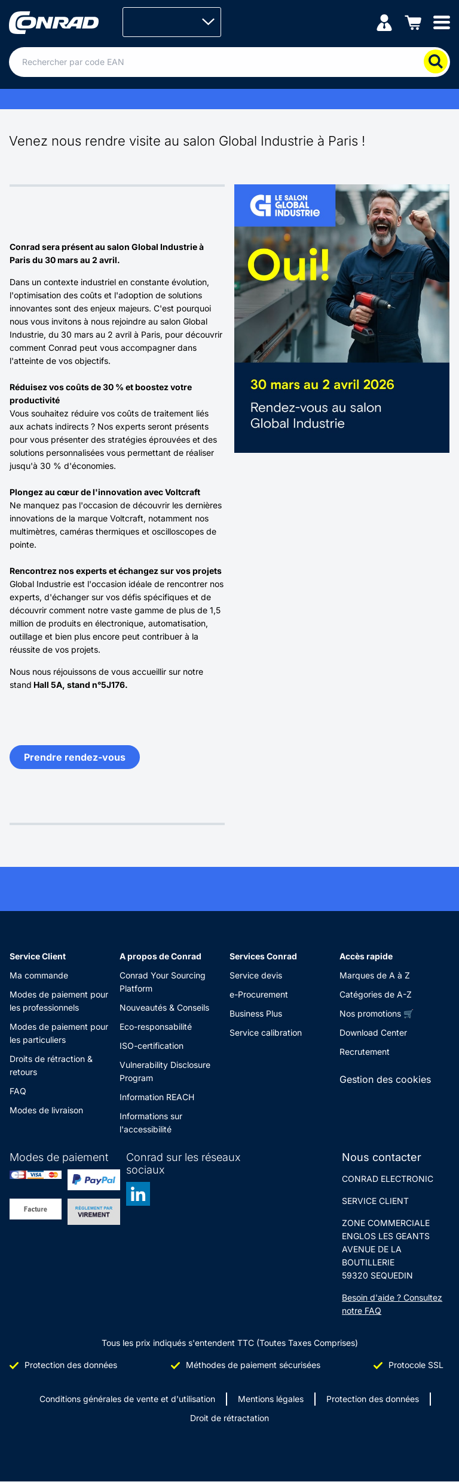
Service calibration (266, 1032)
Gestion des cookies (385, 1079)
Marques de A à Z (374, 975)
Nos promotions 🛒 (376, 1013)
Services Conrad (263, 956)
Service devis (256, 975)
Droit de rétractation (229, 1418)
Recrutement (364, 1051)
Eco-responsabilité (156, 1026)
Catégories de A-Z (375, 994)
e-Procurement (259, 994)
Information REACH (157, 1097)
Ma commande (39, 975)
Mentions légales (271, 1399)
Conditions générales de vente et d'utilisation (127, 1399)
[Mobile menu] (441, 22)
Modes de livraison (46, 1110)
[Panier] (413, 22)
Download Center (373, 1032)
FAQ (18, 1091)
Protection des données (372, 1399)
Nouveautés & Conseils (164, 1007)
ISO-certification (151, 1046)
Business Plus (256, 1013)
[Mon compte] (384, 22)
